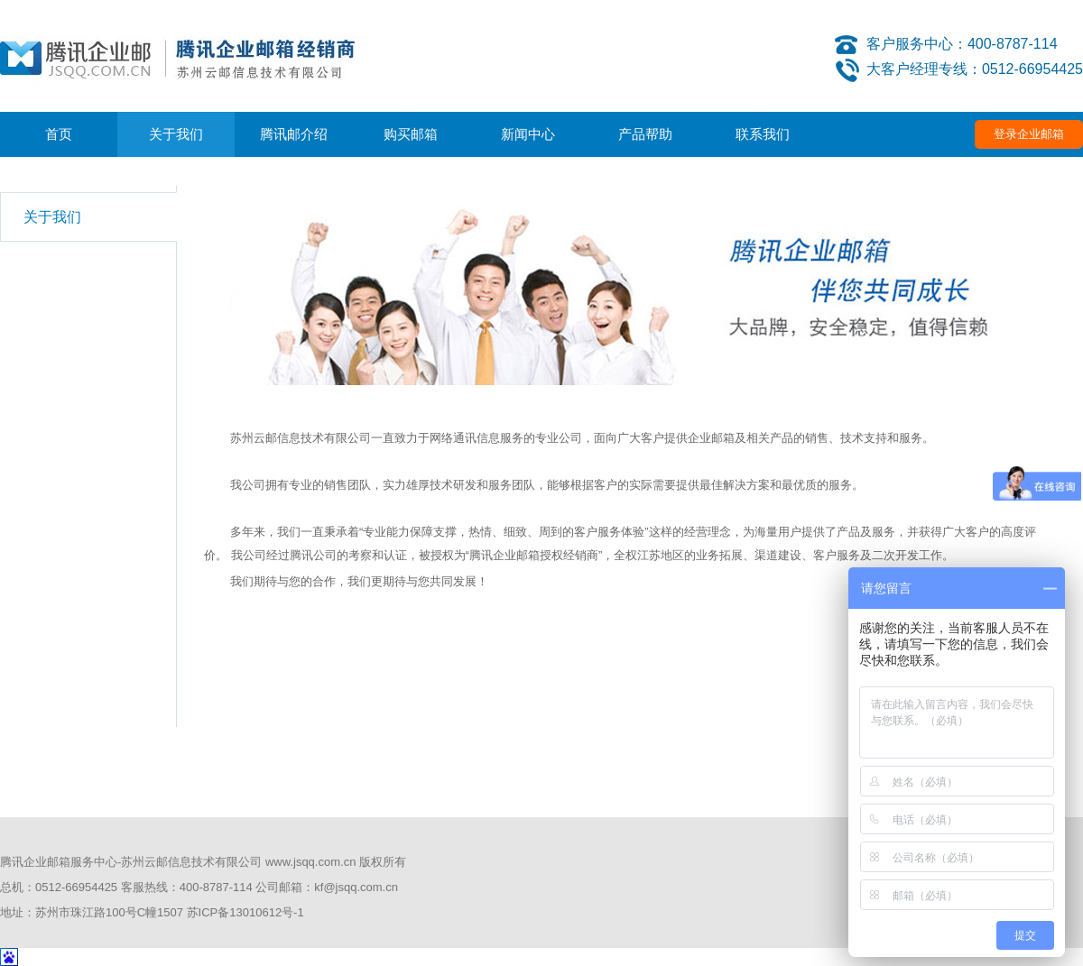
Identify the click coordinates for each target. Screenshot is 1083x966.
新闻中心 (528, 134)
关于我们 (176, 134)
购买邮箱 (411, 134)
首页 (58, 134)
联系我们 (763, 134)
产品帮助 (645, 134)
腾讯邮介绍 (294, 134)
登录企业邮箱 (1029, 134)
